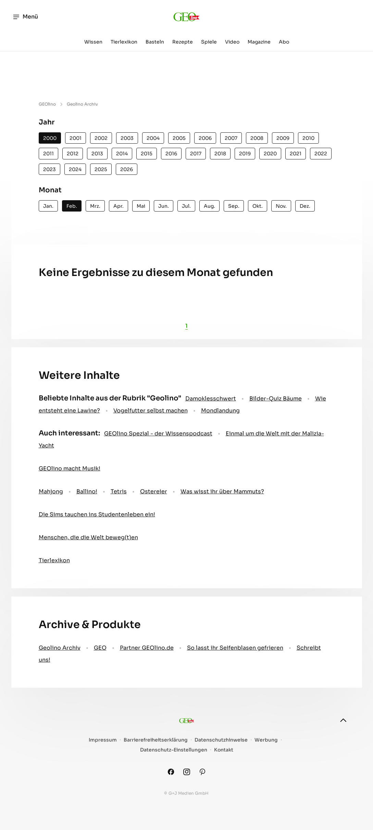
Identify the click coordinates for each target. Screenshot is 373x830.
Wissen (93, 42)
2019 (245, 154)
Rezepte (182, 42)
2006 (205, 138)
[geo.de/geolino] (186, 16)
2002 (101, 138)
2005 (179, 138)
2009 (282, 138)
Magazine (259, 42)
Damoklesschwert (210, 398)
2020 (270, 154)
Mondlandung (220, 410)
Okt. (257, 206)
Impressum (103, 740)
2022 (320, 154)
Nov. (281, 206)
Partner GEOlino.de (147, 647)
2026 (126, 169)
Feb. (71, 206)
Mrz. (95, 206)
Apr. (118, 206)
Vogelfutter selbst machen (150, 410)
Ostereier (153, 491)
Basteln (155, 42)
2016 (171, 154)
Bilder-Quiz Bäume (275, 398)
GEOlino (47, 104)
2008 (256, 138)
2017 (195, 154)
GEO (100, 647)
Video (232, 42)
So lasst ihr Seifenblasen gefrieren (235, 647)
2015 (146, 154)
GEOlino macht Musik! (69, 468)
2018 (220, 154)
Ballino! (86, 491)
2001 (76, 138)
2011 (48, 154)
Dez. (305, 206)
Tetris (119, 491)
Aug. (209, 206)
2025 (101, 169)
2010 (308, 138)
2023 (49, 169)
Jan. (48, 206)
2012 (72, 154)
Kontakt (223, 750)
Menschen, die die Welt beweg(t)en (88, 537)
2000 (50, 138)
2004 (153, 138)
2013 (97, 154)
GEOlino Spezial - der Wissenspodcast (158, 433)
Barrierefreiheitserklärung (156, 740)
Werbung (266, 740)
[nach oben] (343, 720)
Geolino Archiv (59, 647)
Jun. (163, 206)
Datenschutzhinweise (221, 740)
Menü (25, 17)
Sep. (233, 206)
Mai (141, 206)
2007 (231, 138)
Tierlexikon (124, 42)
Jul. (186, 206)
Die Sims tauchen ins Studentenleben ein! (97, 514)
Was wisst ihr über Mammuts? (222, 491)
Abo (284, 42)
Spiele (209, 42)
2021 (295, 154)
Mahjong (51, 491)
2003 (127, 138)
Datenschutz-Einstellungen (173, 750)
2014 (122, 154)
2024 (75, 169)
